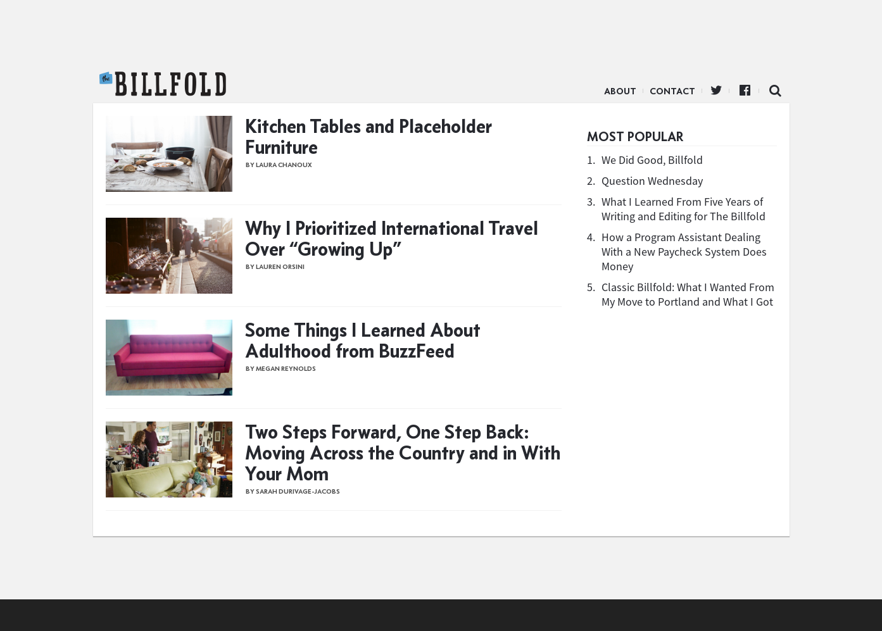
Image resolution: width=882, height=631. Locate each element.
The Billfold (162, 84)
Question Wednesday (652, 180)
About (620, 91)
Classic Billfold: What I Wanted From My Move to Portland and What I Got (688, 294)
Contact (672, 91)
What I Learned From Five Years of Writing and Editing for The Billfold (683, 208)
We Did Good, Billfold (652, 160)
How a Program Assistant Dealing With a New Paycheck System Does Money (684, 251)
